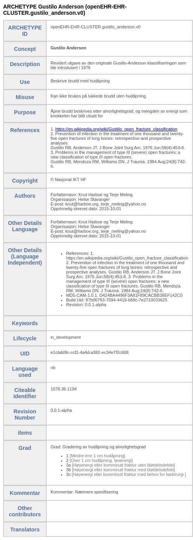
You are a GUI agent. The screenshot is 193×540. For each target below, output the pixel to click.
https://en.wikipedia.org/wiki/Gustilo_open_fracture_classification (116, 129)
